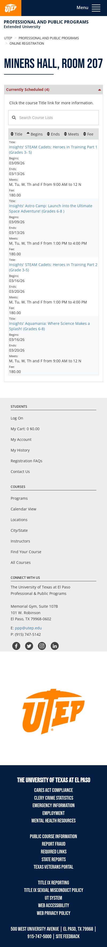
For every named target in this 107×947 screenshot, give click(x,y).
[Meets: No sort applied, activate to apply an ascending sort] (71, 134)
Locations (19, 519)
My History (20, 450)
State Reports (54, 859)
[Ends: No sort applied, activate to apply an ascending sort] (53, 134)
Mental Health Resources (53, 821)
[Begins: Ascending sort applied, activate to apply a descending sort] (35, 134)
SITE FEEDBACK (68, 936)
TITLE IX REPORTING (53, 883)
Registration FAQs (26, 460)
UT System (53, 898)
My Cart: (25, 428)
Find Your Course (26, 551)
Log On (17, 418)
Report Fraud (53, 844)
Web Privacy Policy (53, 913)
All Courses (21, 562)
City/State (19, 530)
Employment (53, 813)
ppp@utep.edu (28, 627)
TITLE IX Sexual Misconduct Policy (53, 890)
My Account (21, 439)
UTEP (8, 38)
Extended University (22, 26)
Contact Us (20, 471)
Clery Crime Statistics (53, 798)
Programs (19, 498)
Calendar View (23, 508)
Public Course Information (53, 836)
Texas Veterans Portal (53, 867)
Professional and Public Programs (46, 22)
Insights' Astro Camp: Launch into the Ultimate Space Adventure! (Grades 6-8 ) (50, 208)
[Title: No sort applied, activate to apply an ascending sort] (17, 134)
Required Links (53, 852)
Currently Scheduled (27, 89)
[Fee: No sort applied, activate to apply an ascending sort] (88, 134)
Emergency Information (54, 805)
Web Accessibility (53, 905)
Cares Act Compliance (53, 790)
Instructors (20, 541)
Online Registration (26, 43)
